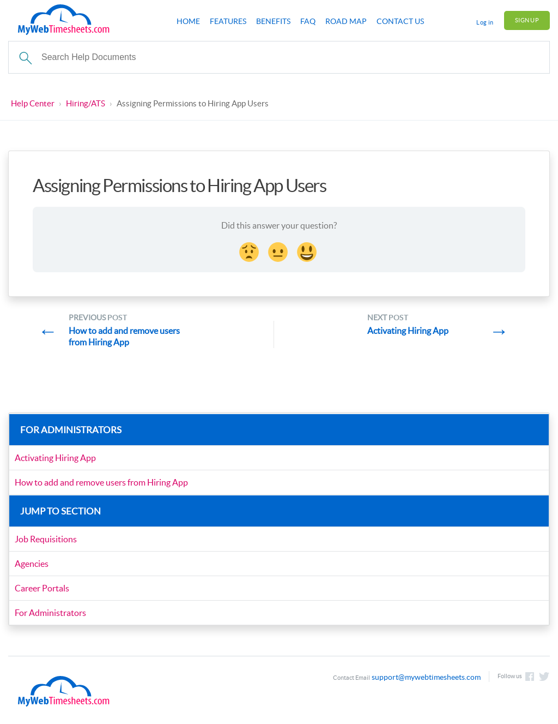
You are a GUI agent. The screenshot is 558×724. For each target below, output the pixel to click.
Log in (484, 22)
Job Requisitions (46, 539)
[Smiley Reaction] (308, 250)
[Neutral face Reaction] (279, 250)
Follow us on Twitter (544, 676)
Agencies (31, 564)
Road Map (346, 21)
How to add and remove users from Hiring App (101, 482)
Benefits (273, 21)
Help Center (32, 103)
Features (228, 21)
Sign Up (527, 20)
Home (188, 21)
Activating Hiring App (55, 458)
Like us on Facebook (529, 676)
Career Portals (42, 588)
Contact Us (400, 21)
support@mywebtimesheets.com (426, 677)
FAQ (308, 21)
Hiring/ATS (85, 103)
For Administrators (50, 613)
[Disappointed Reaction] (250, 250)
